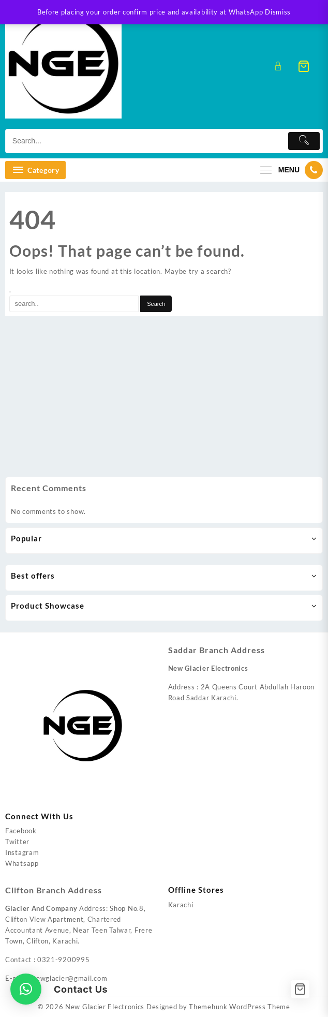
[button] (25, 989)
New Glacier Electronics (104, 1007)
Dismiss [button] (278, 12)
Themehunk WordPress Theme (239, 1007)
